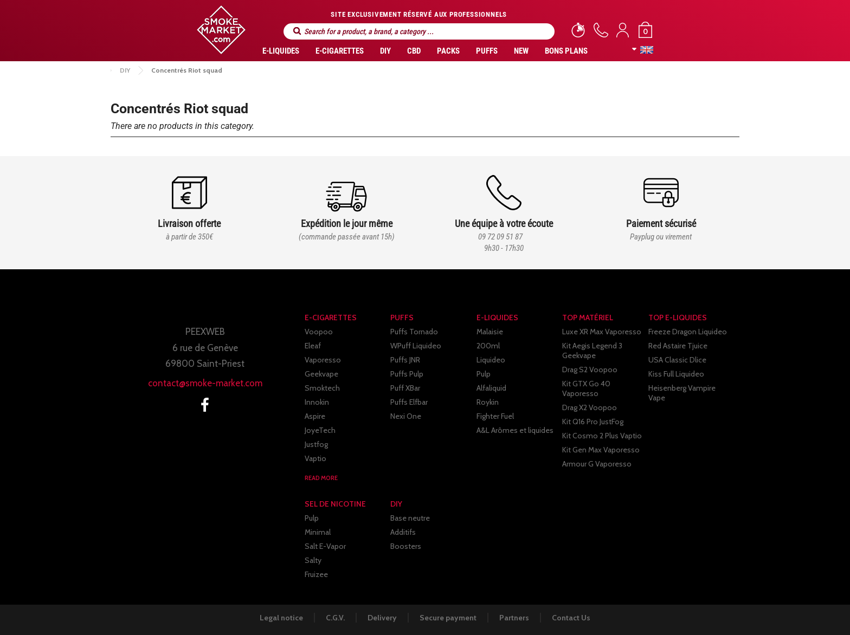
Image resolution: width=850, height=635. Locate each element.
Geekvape (321, 374)
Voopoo (319, 331)
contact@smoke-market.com (205, 383)
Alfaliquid (491, 388)
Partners (514, 618)
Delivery (382, 618)
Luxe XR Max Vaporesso (601, 331)
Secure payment (448, 618)
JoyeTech (320, 430)
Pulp (483, 374)
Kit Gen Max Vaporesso (601, 450)
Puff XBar (405, 388)
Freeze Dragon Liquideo (687, 331)
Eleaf (313, 346)
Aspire (315, 416)
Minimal (318, 532)
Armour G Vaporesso (597, 464)
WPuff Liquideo (415, 346)
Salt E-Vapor (325, 546)
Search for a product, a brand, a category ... (297, 31)
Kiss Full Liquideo (676, 374)
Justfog (316, 444)
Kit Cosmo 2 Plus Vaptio (602, 435)
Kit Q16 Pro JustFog (592, 421)
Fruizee (316, 574)
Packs (448, 51)
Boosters (405, 546)
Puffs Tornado (414, 331)
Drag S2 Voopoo (589, 369)
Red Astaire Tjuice (677, 346)
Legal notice (281, 618)
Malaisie (489, 331)
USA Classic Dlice (677, 360)
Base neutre (410, 518)
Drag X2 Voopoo (589, 407)
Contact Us (571, 618)
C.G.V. (335, 618)
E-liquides (280, 51)
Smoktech (322, 388)
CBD (414, 51)
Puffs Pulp (406, 374)
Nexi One (405, 416)
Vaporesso (323, 360)
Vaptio (315, 458)
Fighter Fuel (495, 416)
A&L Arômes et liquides (514, 430)
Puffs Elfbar (409, 402)
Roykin (487, 402)
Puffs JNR (405, 360)
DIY (385, 51)
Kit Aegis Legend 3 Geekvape (592, 350)
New (521, 51)
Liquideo (490, 360)
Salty (313, 560)
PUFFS (487, 51)
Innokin (317, 402)
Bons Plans (566, 51)
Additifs (403, 532)
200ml (488, 346)
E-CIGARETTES (339, 51)
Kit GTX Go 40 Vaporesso (586, 388)
